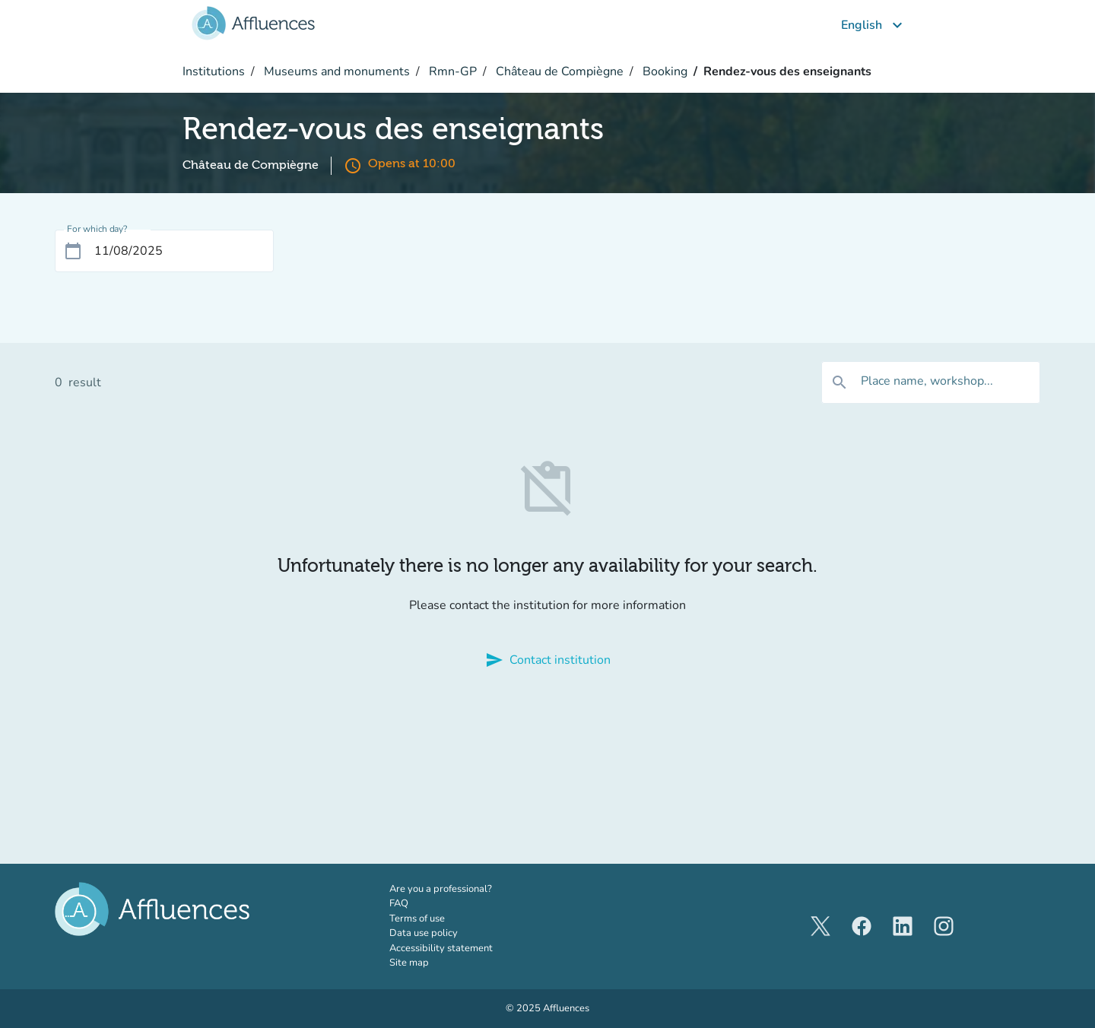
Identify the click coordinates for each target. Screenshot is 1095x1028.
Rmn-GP (451, 71)
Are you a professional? (461, 889)
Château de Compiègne (558, 71)
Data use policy (423, 933)
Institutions (213, 71)
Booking (663, 71)
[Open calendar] (73, 251)
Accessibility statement (441, 948)
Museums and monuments (335, 71)
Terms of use (417, 918)
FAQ (398, 903)
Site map (409, 962)
